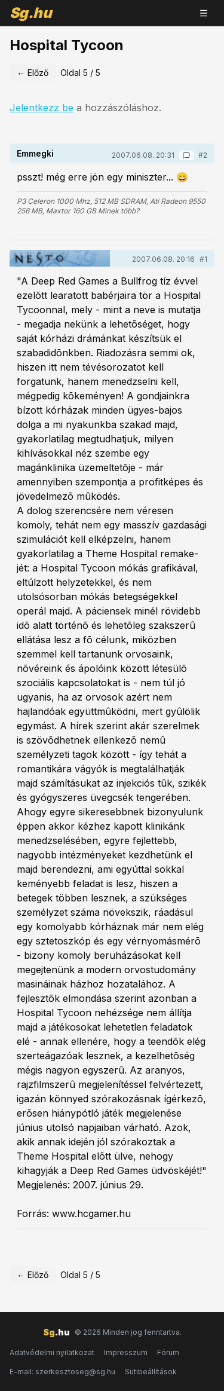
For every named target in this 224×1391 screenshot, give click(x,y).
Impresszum (126, 1352)
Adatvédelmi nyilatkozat (52, 1352)
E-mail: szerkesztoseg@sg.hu (62, 1371)
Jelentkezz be (41, 108)
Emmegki (35, 153)
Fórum (168, 1352)
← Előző (32, 73)
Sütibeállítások (151, 1371)
